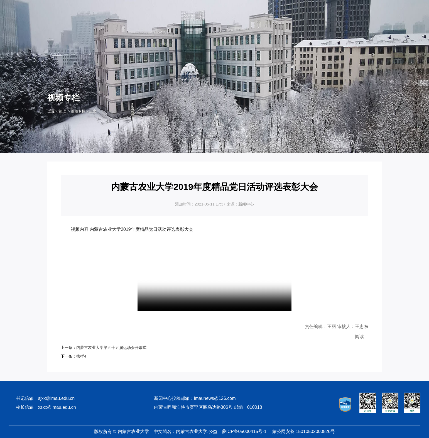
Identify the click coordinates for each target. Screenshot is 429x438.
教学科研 (215, 30)
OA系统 (80, 6)
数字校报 (150, 6)
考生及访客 (345, 6)
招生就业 (241, 30)
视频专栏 (345, 30)
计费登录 (103, 6)
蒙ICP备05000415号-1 (244, 431)
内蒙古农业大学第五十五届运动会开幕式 (111, 347)
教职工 (305, 6)
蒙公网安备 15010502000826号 (303, 431)
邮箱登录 (126, 6)
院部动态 (293, 30)
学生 (287, 6)
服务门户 (57, 6)
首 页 (136, 30)
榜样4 (81, 356)
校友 (323, 6)
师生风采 (267, 30)
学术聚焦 (319, 30)
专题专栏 (371, 30)
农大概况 (162, 30)
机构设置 (188, 30)
